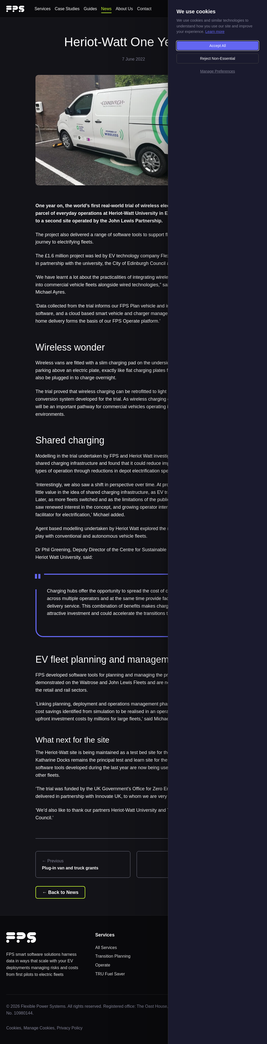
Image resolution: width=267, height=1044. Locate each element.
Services (43, 9)
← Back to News (60, 892)
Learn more (214, 31)
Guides (90, 9)
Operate (102, 965)
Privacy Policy (70, 1028)
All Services (106, 947)
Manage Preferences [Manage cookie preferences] (217, 71)
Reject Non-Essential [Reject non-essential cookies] (217, 58)
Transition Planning (113, 956)
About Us (124, 9)
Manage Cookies (39, 1028)
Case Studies (67, 9)
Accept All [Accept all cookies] (217, 46)
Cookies (13, 1028)
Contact (144, 9)
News (106, 9)
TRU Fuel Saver (110, 974)
